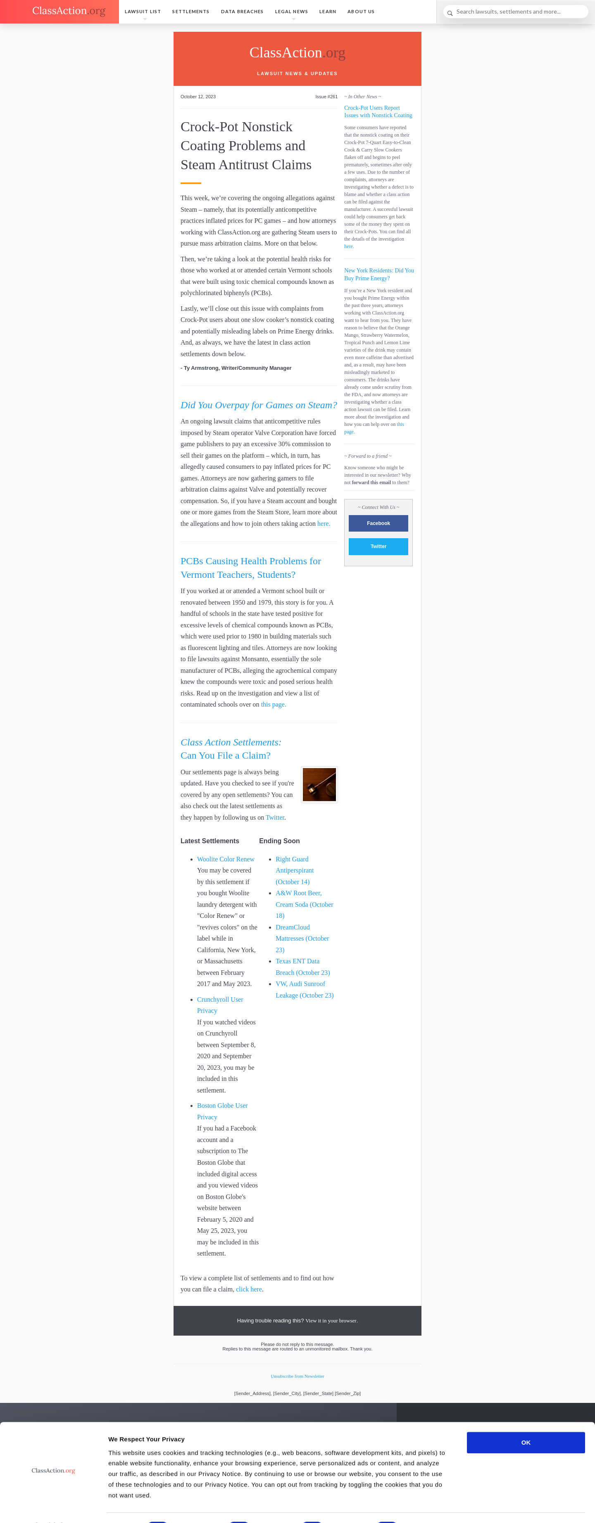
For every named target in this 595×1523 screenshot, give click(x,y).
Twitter (275, 817)
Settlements (190, 11)
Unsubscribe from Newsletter (297, 1376)
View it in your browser (330, 1320)
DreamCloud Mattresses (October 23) (302, 938)
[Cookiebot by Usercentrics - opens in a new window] (53, 1507)
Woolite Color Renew (226, 859)
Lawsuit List (143, 11)
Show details (433, 1506)
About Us (361, 11)
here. (324, 523)
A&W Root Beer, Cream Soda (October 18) (304, 904)
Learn (327, 11)
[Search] (515, 11)
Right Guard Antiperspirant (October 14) (295, 870)
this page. (273, 704)
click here (249, 1289)
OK (526, 1420)
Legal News (291, 11)
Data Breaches (242, 11)
